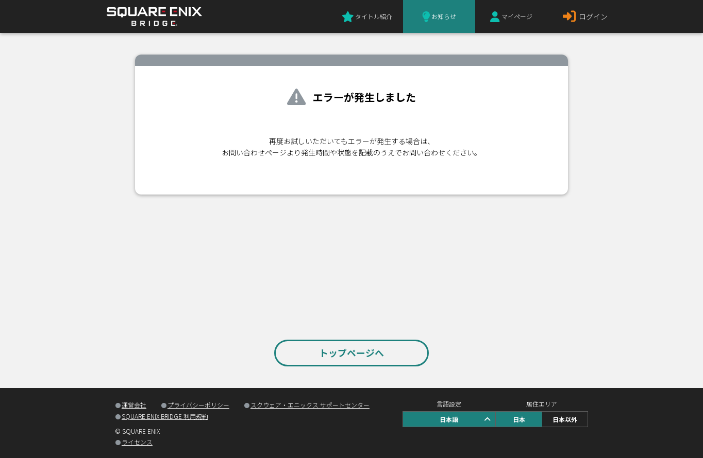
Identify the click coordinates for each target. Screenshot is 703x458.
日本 (519, 419)
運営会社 (134, 404)
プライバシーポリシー (198, 404)
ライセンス (137, 441)
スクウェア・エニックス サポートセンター (310, 404)
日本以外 (565, 419)
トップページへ (351, 352)
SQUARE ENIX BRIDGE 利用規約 (165, 416)
